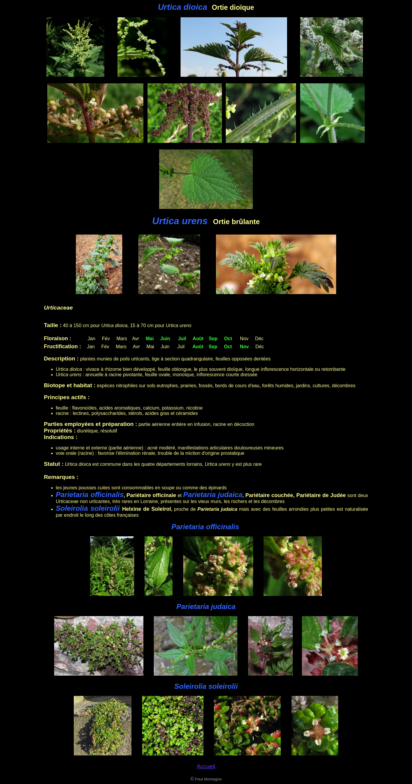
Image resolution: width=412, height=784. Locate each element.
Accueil (206, 766)
